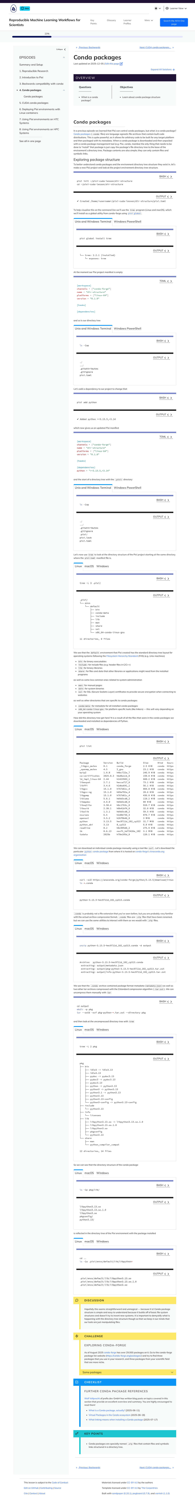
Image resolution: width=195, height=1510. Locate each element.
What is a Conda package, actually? (107, 1410)
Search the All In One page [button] (174, 22)
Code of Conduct (60, 1482)
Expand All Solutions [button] (163, 69)
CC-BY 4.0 (132, 1482)
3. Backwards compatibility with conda (41, 83)
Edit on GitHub (31, 1488)
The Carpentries (149, 1488)
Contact (33, 1493)
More (149, 20)
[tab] (93, 222)
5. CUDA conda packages (33, 102)
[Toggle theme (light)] (157, 8)
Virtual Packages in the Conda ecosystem (109, 1415)
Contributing (46, 1488)
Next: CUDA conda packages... (157, 47)
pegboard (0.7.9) (141, 1493)
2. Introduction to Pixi (31, 77)
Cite (26, 1493)
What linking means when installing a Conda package (116, 1419)
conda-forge (110, 1352)
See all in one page (30, 141)
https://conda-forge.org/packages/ (124, 1355)
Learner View (176, 8)
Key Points (93, 22)
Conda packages (33, 96)
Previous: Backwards (87, 47)
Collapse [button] (61, 49)
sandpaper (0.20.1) (121, 1493)
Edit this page (114, 63)
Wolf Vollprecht (92, 1398)
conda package (96, 851)
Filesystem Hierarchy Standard (122, 656)
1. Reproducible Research (33, 71)
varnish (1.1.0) (162, 1493)
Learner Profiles (127, 22)
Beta (25, 8)
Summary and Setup (31, 64)
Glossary (111, 20)
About (42, 1493)
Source (57, 1488)
